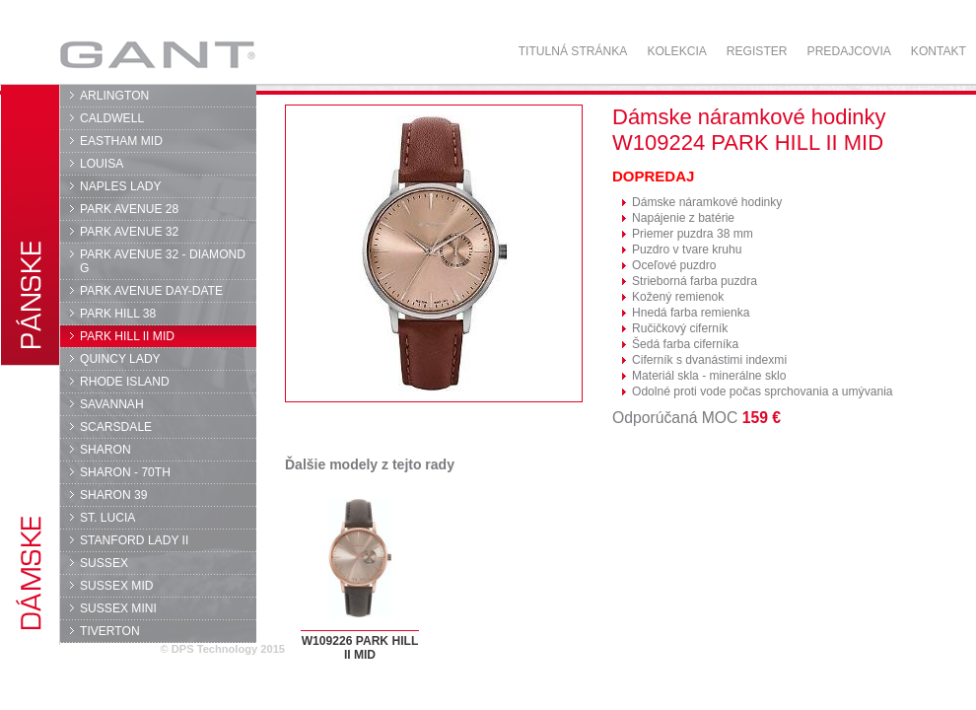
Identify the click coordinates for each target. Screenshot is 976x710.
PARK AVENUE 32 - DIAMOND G (162, 261)
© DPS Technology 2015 (222, 649)
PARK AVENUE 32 (129, 232)
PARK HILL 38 (118, 313)
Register (757, 51)
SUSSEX (104, 563)
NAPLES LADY (121, 186)
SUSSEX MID (117, 586)
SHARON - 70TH (125, 472)
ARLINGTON (114, 96)
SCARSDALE (116, 427)
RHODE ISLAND (125, 382)
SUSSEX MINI (118, 608)
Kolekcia (676, 51)
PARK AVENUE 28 (129, 209)
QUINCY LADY (120, 359)
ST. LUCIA (107, 518)
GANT (157, 54)
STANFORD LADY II (134, 540)
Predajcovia (849, 51)
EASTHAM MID (121, 141)
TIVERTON (110, 631)
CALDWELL (112, 118)
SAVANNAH (112, 404)
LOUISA (101, 164)
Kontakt (938, 51)
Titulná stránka (573, 51)
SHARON (105, 450)
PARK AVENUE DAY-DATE (151, 291)
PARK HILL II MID (127, 336)
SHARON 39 (113, 495)
